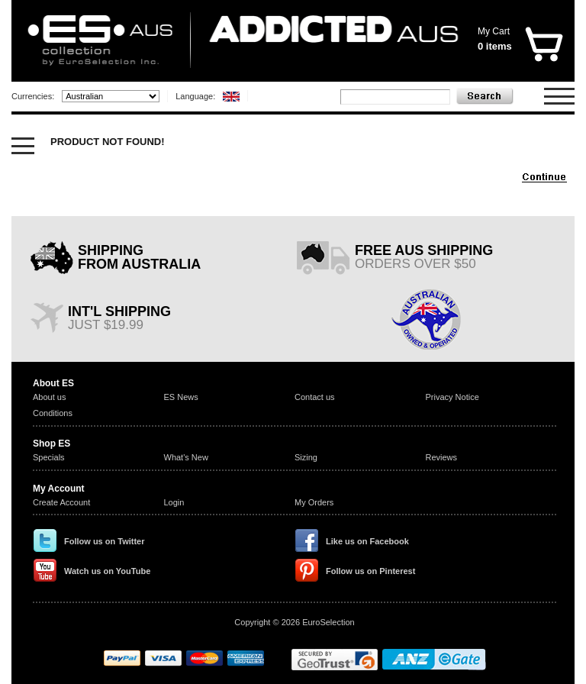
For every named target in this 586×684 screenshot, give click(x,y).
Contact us (315, 397)
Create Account (61, 502)
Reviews (442, 457)
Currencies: (32, 96)
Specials (49, 457)
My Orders (314, 502)
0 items (495, 46)
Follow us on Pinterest (370, 571)
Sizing (306, 457)
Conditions (52, 413)
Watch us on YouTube (107, 571)
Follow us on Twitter (104, 541)
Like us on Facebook (367, 541)
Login (174, 502)
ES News (181, 397)
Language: (195, 96)
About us (49, 397)
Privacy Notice (452, 397)
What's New (186, 457)
